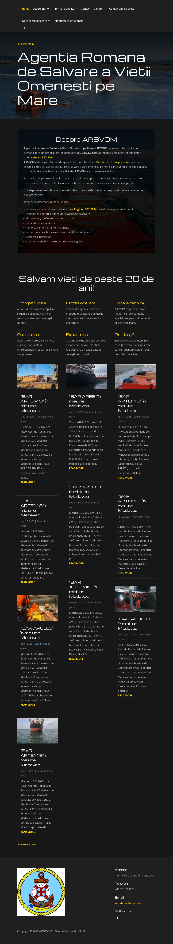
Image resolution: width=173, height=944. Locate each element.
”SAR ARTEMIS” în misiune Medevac (34, 403)
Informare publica (63, 8)
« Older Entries (27, 844)
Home (25, 8)
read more (27, 482)
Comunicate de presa (122, 8)
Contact (85, 8)
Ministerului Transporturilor (113, 162)
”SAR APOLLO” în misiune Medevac (37, 633)
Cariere (98, 8)
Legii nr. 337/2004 (85, 209)
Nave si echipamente (34, 21)
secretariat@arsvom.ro (128, 903)
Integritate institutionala (68, 21)
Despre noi (39, 8)
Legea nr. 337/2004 (41, 157)
